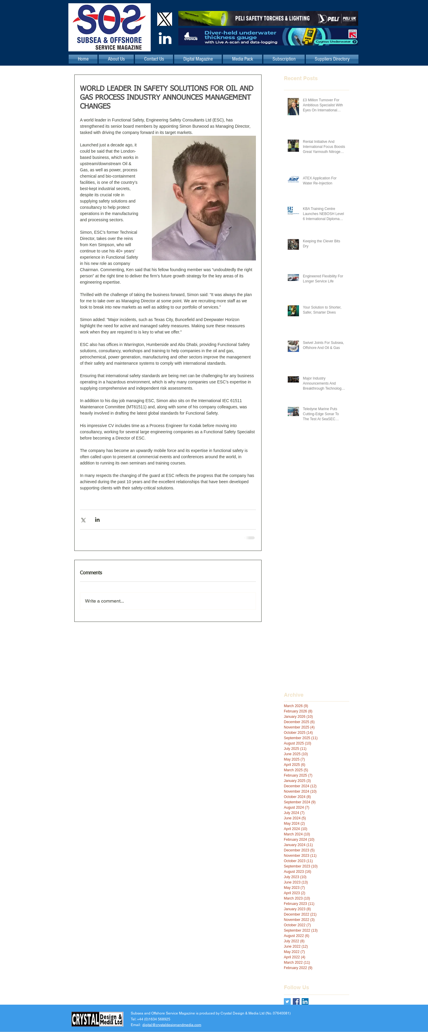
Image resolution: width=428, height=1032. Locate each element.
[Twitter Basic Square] (287, 1001)
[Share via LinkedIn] (97, 519)
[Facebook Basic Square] (296, 1001)
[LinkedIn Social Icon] (305, 1001)
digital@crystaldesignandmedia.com (171, 1024)
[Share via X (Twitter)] (83, 519)
